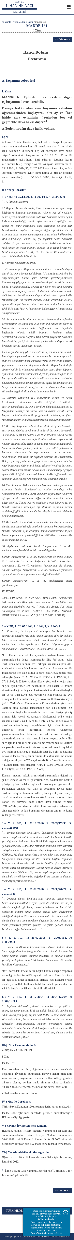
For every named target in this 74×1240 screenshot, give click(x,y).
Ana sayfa (6, 22)
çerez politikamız (53, 1224)
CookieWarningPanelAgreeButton (46, 1233)
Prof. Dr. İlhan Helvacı (38, 1236)
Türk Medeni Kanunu (23, 22)
